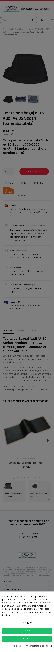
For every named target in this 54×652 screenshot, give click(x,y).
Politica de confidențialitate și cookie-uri (32, 646)
